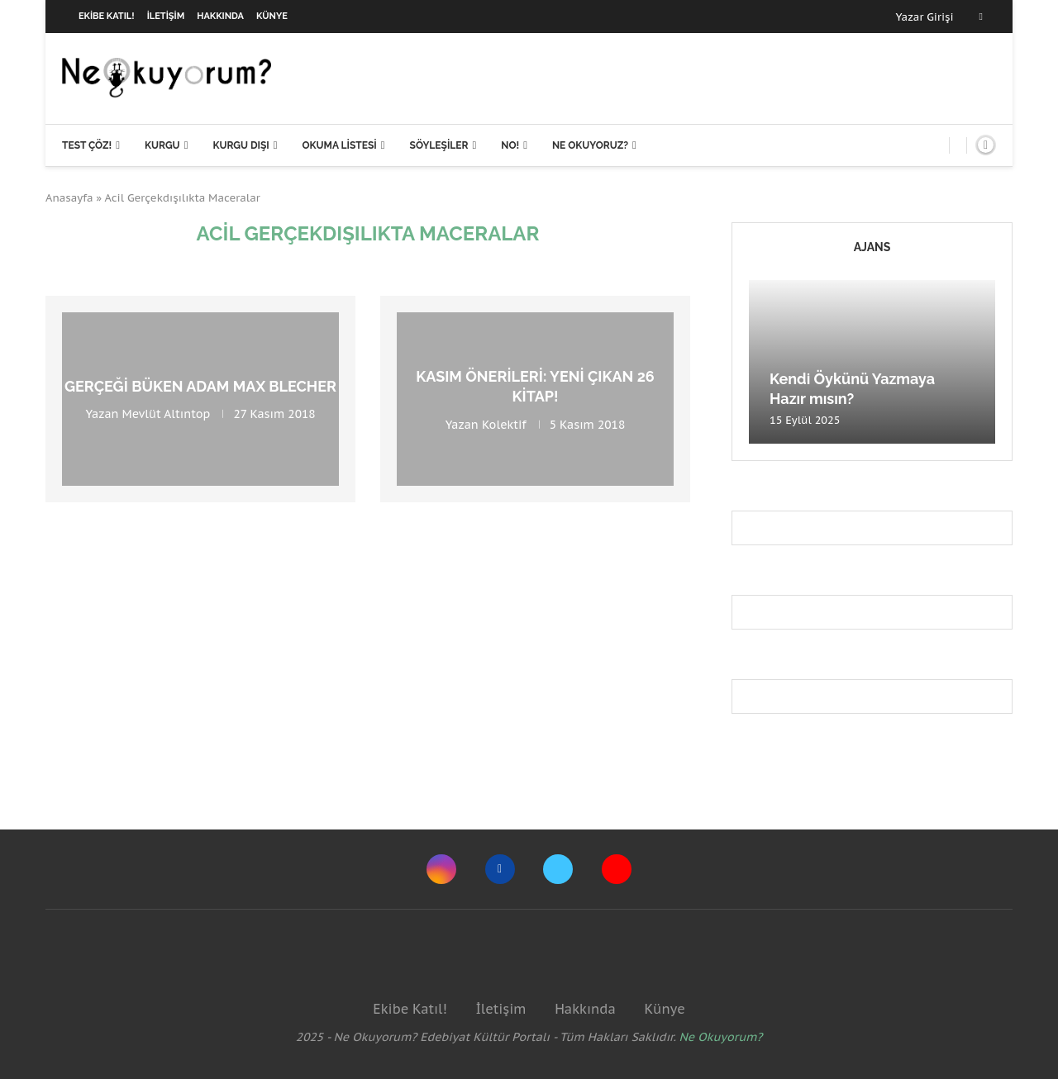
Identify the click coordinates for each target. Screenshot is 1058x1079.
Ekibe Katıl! (107, 16)
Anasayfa (69, 198)
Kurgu (162, 145)
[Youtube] (616, 869)
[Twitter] (558, 869)
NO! (510, 145)
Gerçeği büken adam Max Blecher (200, 386)
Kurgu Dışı (240, 145)
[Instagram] (441, 869)
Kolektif (504, 423)
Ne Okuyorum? (721, 1036)
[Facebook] (981, 16)
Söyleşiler (439, 145)
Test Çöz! (87, 145)
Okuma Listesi (339, 145)
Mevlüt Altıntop (166, 413)
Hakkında (220, 16)
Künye (272, 16)
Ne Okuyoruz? (590, 145)
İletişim (166, 16)
